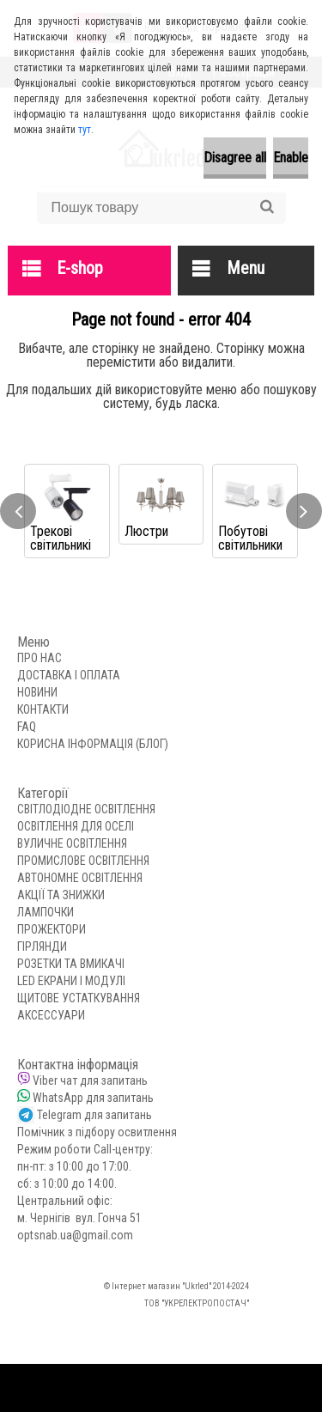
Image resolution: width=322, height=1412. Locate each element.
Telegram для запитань (94, 1115)
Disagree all (235, 157)
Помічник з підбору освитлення (97, 1132)
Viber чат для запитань (90, 1080)
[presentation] (18, 511)
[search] (267, 207)
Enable (290, 157)
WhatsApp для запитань (93, 1098)
